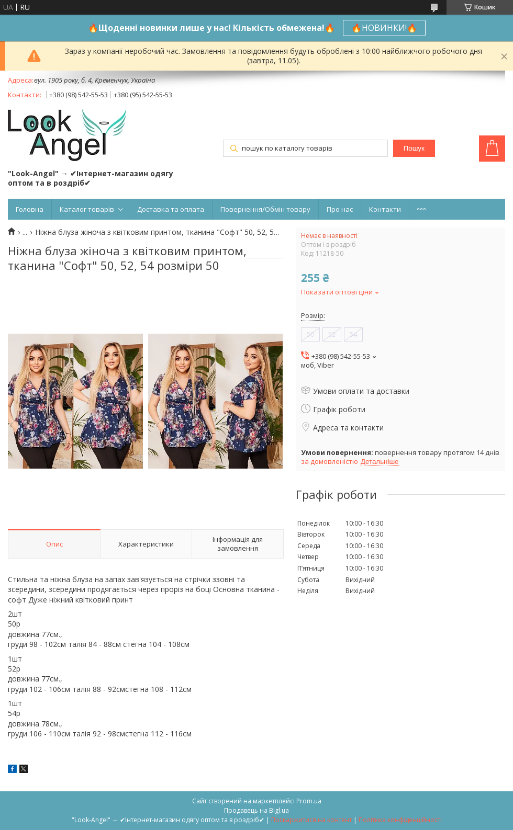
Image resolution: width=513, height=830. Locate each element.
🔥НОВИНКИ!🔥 (384, 27)
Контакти (385, 209)
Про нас (340, 209)
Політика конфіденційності (400, 819)
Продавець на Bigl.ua (256, 810)
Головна (29, 209)
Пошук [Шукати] (414, 148)
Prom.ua (308, 801)
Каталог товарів (87, 209)
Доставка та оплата (170, 209)
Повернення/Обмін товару (265, 209)
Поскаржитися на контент (311, 819)
